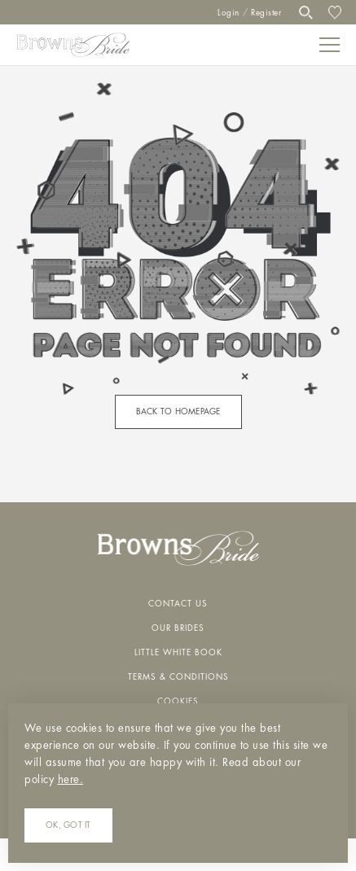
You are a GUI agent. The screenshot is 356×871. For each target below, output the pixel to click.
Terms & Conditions (178, 677)
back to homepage (178, 412)
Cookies (178, 702)
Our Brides (178, 628)
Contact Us (178, 604)
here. (71, 779)
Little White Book (178, 653)
